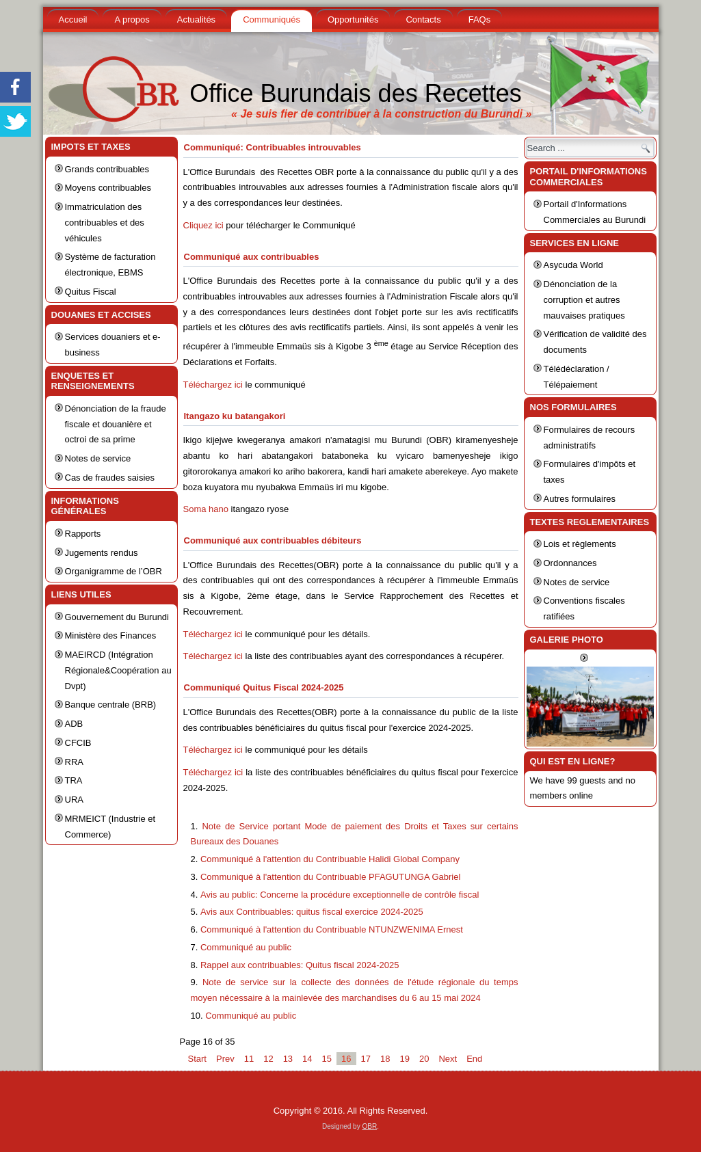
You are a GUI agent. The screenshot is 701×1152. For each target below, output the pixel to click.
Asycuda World (573, 265)
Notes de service (98, 458)
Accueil (73, 19)
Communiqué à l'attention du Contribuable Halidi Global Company (330, 859)
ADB (74, 724)
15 (327, 1059)
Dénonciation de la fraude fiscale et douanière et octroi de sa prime (115, 424)
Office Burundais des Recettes (355, 93)
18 (385, 1059)
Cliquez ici (203, 225)
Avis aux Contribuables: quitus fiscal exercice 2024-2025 (311, 912)
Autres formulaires (580, 499)
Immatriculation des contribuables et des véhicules (104, 222)
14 (307, 1059)
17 (366, 1059)
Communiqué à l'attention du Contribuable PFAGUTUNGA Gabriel (330, 877)
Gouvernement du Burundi (117, 617)
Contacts (423, 19)
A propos (131, 19)
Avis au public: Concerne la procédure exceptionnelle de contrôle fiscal (339, 894)
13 (288, 1059)
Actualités (196, 19)
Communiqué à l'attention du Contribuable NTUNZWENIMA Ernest (331, 929)
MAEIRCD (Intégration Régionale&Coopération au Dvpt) (118, 670)
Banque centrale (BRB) (111, 704)
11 (249, 1059)
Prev (225, 1059)
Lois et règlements (580, 544)
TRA (74, 780)
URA (74, 799)
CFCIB (78, 743)
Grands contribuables (107, 169)
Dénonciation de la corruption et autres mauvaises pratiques (584, 300)
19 (404, 1059)
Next (447, 1059)
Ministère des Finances (111, 635)
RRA (74, 762)
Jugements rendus (101, 553)
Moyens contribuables (108, 188)
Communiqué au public (245, 947)
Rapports (83, 533)
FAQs (479, 19)
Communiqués (271, 19)
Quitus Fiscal (90, 291)
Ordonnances (570, 563)
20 (424, 1059)
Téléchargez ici (213, 384)
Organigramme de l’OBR (113, 571)
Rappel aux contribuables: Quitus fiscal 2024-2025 (299, 965)
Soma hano (206, 509)
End (474, 1059)
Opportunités (353, 19)
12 (268, 1059)
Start (197, 1059)
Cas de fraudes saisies (110, 477)
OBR (369, 1126)
